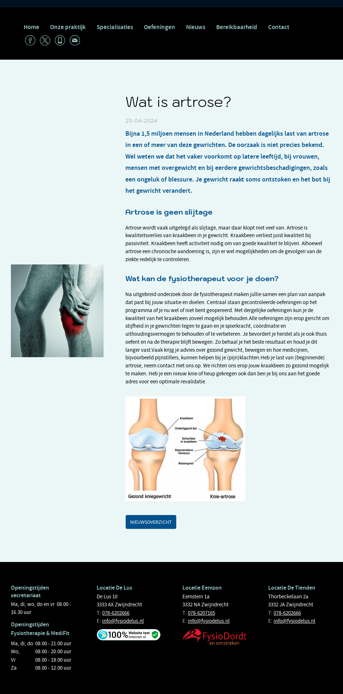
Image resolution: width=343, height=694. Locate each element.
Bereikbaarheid (236, 27)
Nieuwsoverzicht (151, 522)
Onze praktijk (68, 27)
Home (31, 27)
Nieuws (195, 27)
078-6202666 (115, 613)
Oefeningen (159, 27)
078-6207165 (201, 613)
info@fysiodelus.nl (123, 621)
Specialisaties (115, 27)
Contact (278, 27)
